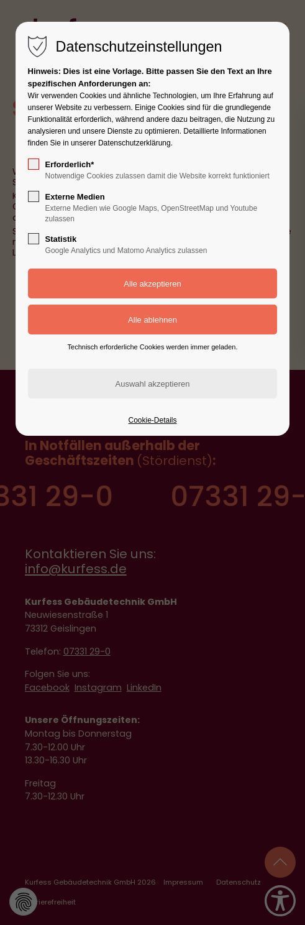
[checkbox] (33, 164)
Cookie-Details (152, 420)
